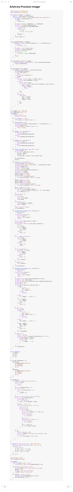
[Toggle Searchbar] (8, 2)
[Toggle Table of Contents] (2, 2)
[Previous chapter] (4, 486)
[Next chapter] (68, 486)
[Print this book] (71, 2)
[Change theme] (5, 2)
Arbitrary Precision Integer (25, 6)
